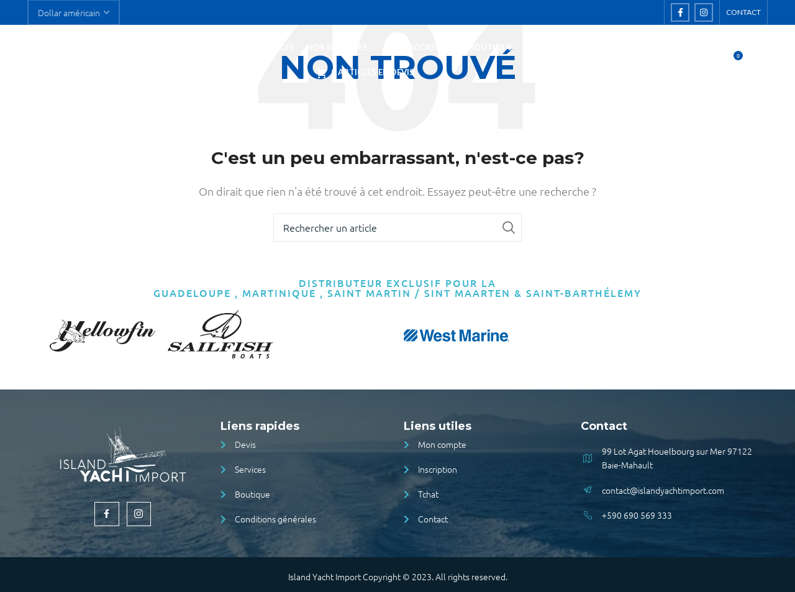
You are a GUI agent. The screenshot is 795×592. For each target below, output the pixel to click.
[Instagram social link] (703, 13)
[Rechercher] (706, 63)
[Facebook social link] (680, 13)
